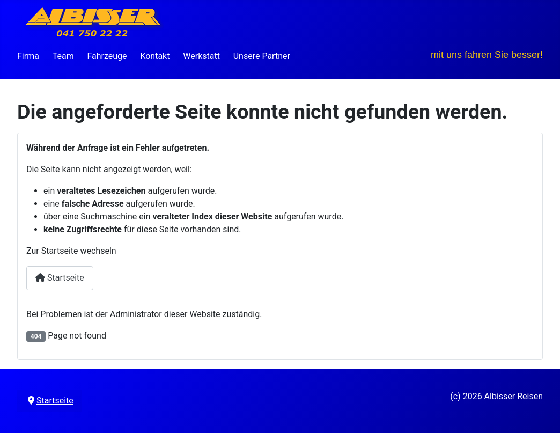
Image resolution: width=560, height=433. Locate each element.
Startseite (59, 278)
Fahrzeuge (107, 56)
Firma (28, 56)
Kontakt (155, 56)
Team (63, 56)
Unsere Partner (261, 56)
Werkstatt (201, 56)
